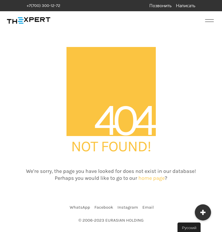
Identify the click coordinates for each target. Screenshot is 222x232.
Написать (185, 6)
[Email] (148, 207)
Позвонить (160, 6)
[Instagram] (127, 207)
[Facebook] (103, 207)
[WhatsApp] (80, 207)
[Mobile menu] (208, 20)
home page (151, 178)
